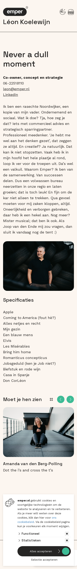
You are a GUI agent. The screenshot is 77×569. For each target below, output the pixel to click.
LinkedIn (10, 94)
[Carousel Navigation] (65, 399)
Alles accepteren (41, 551)
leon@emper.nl (16, 89)
